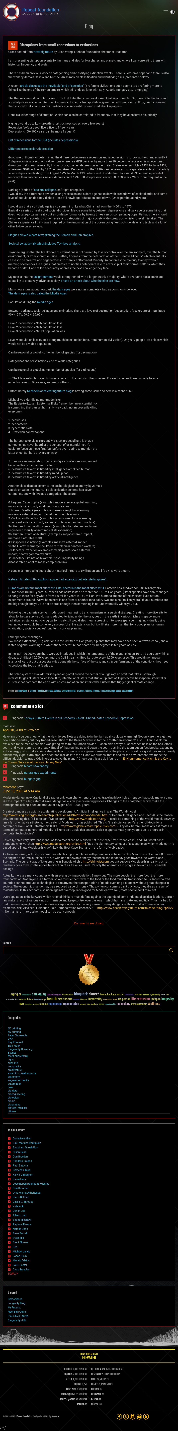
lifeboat (96, 691)
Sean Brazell (20, 1233)
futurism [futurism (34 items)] (37, 1000)
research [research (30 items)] (83, 1004)
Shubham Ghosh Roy (25, 1147)
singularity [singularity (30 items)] (94, 1004)
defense (57, 691)
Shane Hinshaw (22, 1219)
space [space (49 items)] (101, 1004)
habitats (88, 691)
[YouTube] (139, 1417)
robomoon (9, 787)
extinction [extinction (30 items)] (22, 1000)
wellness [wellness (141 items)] (154, 1004)
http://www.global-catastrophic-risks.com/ (88, 826)
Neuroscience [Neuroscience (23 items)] (28, 1005)
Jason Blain (20, 1256)
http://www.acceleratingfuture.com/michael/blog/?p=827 (135, 908)
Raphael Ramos (22, 1224)
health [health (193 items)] (52, 999)
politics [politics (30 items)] (36, 1004)
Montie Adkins (21, 1260)
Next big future (43, 52)
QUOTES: (94, 1405)
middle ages (45, 302)
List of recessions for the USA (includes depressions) (43, 140)
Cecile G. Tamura (23, 1201)
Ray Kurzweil (15, 1042)
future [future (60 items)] (30, 999)
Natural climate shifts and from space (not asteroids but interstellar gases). (57, 579)
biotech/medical (37, 691)
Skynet (12, 1052)
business (49, 691)
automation (14, 1083)
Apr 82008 (13, 45)
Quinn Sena (19, 1152)
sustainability (127, 691)
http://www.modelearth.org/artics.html (60, 843)
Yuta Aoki (18, 1206)
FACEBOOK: (67, 1369)
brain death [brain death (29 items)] (138, 995)
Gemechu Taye (21, 1170)
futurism (80, 691)
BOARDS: (95, 1384)
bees (10, 1087)
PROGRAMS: (96, 1394)
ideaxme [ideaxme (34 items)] (83, 1000)
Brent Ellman (20, 1242)
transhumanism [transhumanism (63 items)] (139, 1004)
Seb (15, 1247)
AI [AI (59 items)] (20, 994)
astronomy (14, 1076)
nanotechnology (107, 691)
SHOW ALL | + (13, 1274)
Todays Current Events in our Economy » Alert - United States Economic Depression (78, 718)
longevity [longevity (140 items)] (167, 999)
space (118, 691)
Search (171, 950)
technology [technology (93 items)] (123, 1004)
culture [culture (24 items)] (163, 995)
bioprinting (14, 1104)
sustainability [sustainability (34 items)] (110, 1004)
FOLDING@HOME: (68, 1394)
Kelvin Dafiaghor (22, 1174)
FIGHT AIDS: (71, 1389)
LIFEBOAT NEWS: (98, 1369)
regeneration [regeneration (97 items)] (71, 1004)
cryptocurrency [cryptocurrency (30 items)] (155, 995)
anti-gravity (14, 1066)
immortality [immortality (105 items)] (95, 999)
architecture (15, 1070)
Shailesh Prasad (22, 1161)
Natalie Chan (20, 1228)
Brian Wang (22, 691)
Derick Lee (19, 1210)
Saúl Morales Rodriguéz (27, 1143)
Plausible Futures (18, 1316)
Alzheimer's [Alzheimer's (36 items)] (26, 995)
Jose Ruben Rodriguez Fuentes (31, 1183)
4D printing (14, 1031)
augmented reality (18, 1080)
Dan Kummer (20, 1188)
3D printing (14, 1028)
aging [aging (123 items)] (14, 994)
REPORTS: (95, 1389)
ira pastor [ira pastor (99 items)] (124, 999)
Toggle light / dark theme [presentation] (172, 12)
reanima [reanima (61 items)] (43, 1004)
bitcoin (12, 1111)
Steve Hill (18, 1237)
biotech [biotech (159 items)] (94, 994)
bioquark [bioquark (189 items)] (81, 994)
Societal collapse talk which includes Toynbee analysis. (44, 243)
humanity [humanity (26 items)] (76, 1000)
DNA (10, 1038)
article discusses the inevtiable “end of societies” (52, 85)
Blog (89, 27)
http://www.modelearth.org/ (87, 818)
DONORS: (78, 1384)
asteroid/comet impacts (22, 1073)
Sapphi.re (55, 1417)
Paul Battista (20, 1165)
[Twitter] (126, 1417)
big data (12, 1090)
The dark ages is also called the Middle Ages (37, 293)
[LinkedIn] (132, 1417)
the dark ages (61, 289)
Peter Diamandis (17, 1035)
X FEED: (69, 1379)
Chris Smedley (21, 1269)
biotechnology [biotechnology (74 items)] (108, 994)
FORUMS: (81, 1405)
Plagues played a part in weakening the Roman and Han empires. (51, 235)
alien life (13, 1063)
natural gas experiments (40, 772)
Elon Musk (14, 1045)
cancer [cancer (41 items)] (146, 995)
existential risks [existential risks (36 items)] (12, 1000)
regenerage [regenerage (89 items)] (55, 1004)
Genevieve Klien (22, 1138)
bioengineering (16, 1094)
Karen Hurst (20, 1179)
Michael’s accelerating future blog (49, 391)
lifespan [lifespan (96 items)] (156, 999)
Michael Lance (21, 1251)
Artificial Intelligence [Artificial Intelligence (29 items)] (54, 995)
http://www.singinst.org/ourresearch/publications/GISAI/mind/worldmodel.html (55, 815)
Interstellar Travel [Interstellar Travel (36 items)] (110, 1000)
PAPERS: (94, 1400)
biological (13, 1097)
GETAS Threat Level (89, 1356)
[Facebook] (119, 1417)
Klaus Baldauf (21, 1197)
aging (11, 1059)
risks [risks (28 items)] (88, 1004)
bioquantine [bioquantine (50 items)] (67, 994)
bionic (11, 1101)
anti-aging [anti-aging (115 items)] (39, 994)
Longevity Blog (16, 1303)
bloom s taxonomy (36, 766)
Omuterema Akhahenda (27, 1192)
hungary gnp (32, 779)
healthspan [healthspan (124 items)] (65, 999)
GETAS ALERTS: (97, 1374)
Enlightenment (43, 276)
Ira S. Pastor (20, 1265)
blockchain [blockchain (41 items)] (129, 995)
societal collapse (45, 190)
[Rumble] (146, 1417)
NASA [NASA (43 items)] (21, 1004)
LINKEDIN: (68, 1374)
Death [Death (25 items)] (167, 995)
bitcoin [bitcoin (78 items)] (120, 994)
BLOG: (93, 1379)
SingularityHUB (17, 1320)
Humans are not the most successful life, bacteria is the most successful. (56, 588)
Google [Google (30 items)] (43, 1000)
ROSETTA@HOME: (67, 1400)
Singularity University (20, 1049)
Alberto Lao (19, 1215)
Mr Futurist (14, 1307)
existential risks (69, 691)
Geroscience (15, 1299)
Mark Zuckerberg (18, 1056)
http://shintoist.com (96, 861)
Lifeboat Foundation (24, 1417)
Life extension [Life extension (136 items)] (140, 999)
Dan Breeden (20, 1156)
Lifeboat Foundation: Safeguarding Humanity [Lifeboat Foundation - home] (81, 12)
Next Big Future (17, 1311)
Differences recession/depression (30, 148)
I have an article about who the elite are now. (90, 280)
